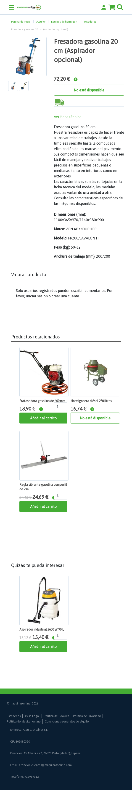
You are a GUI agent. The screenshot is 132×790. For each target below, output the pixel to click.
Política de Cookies (56, 716)
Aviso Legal (32, 716)
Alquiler (40, 21)
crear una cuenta (65, 296)
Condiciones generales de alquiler (67, 721)
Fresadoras (89, 21)
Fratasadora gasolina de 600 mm (42, 401)
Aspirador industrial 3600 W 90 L (41, 629)
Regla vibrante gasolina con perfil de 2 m (43, 487)
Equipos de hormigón (64, 21)
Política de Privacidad (87, 716)
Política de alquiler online (24, 721)
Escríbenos (14, 716)
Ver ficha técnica (67, 117)
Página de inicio (21, 21)
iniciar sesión (37, 296)
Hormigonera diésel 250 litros (91, 401)
